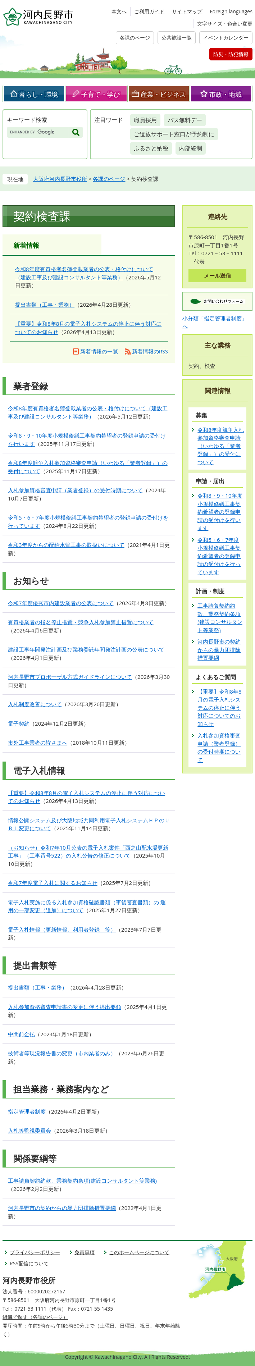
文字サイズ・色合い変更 (224, 23)
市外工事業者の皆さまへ (37, 742)
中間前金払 (21, 1034)
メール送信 (217, 275)
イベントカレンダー (226, 37)
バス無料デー (185, 120)
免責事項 (84, 1252)
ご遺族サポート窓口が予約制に (174, 134)
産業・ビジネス (163, 94)
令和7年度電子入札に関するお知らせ (52, 882)
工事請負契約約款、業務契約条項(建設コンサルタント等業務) (82, 1180)
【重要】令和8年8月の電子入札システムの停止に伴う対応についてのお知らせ (219, 707)
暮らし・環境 (38, 94)
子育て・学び (100, 94)
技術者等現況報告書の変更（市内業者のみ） (62, 1053)
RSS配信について (29, 1263)
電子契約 (18, 723)
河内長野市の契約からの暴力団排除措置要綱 (62, 1207)
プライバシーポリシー (35, 1252)
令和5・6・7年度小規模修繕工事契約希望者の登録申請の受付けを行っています (219, 556)
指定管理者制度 (27, 1111)
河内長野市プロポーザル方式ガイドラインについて (70, 676)
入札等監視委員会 (29, 1130)
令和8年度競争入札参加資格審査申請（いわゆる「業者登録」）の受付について (220, 446)
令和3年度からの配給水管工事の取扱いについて (66, 544)
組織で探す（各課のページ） (35, 1317)
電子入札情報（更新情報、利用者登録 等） (62, 929)
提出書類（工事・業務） (44, 304)
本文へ (119, 11)
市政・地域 (225, 94)
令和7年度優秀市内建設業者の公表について (61, 603)
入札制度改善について (35, 704)
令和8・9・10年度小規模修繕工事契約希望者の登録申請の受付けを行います (219, 511)
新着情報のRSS (150, 351)
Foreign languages (231, 11)
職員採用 (145, 120)
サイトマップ (187, 11)
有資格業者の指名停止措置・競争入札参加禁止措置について (81, 622)
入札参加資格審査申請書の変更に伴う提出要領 (64, 1006)
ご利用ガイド (149, 11)
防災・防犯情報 (231, 54)
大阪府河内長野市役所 (60, 178)
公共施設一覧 (176, 37)
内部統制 (190, 148)
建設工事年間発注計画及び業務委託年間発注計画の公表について (86, 649)
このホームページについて (139, 1252)
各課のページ (135, 37)
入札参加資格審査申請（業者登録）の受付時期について (75, 490)
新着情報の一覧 (99, 351)
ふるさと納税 (151, 148)
